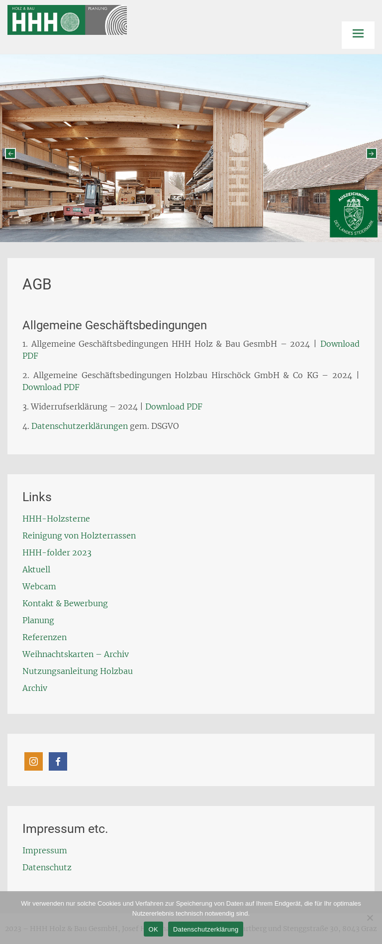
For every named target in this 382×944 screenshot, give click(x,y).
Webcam (39, 586)
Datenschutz (47, 867)
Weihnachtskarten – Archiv (75, 654)
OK (153, 929)
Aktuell (36, 569)
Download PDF (51, 387)
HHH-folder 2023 (57, 552)
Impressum (44, 850)
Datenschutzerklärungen (79, 426)
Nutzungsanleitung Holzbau (77, 671)
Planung (38, 620)
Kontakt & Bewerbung (65, 603)
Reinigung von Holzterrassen (79, 535)
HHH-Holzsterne (56, 519)
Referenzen (44, 637)
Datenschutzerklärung (205, 929)
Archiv (34, 688)
